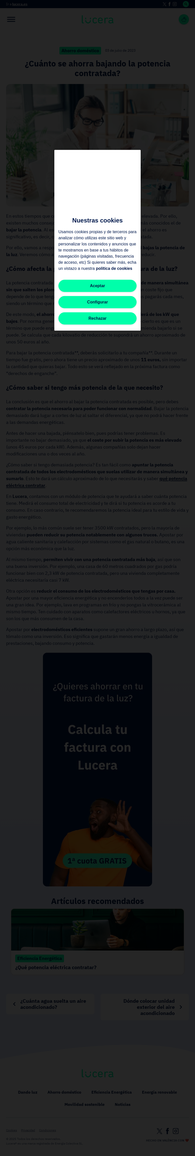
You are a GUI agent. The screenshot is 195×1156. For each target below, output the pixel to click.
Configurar (97, 302)
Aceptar (97, 285)
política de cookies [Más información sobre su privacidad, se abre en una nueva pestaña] (114, 268)
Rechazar (97, 318)
